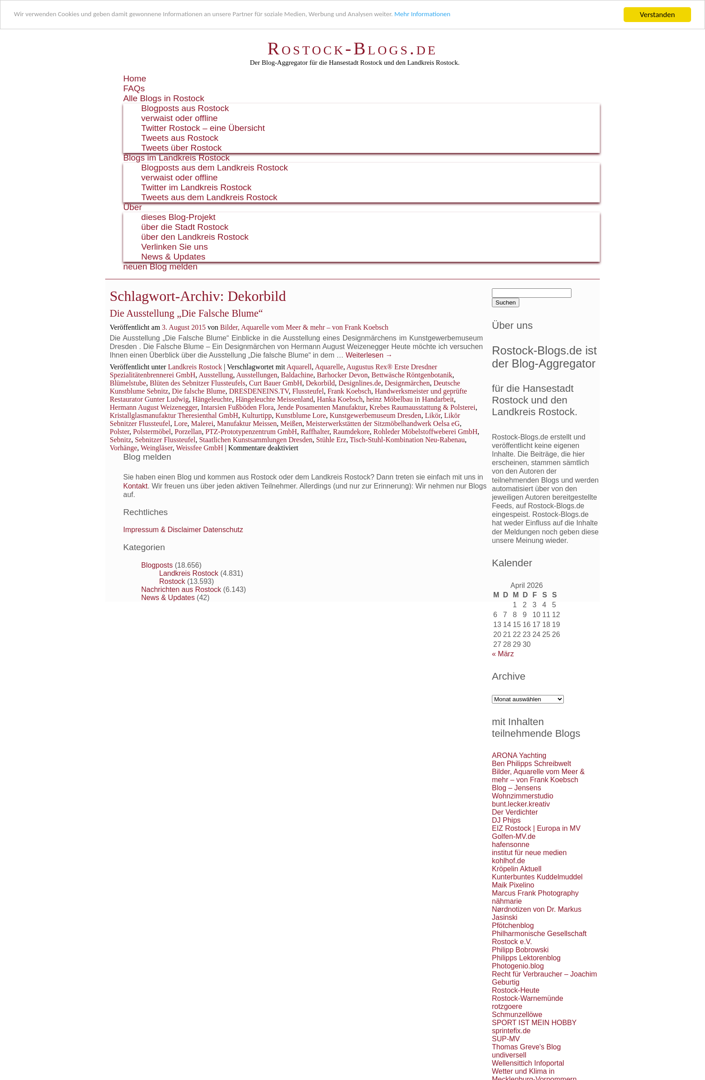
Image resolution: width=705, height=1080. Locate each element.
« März (503, 654)
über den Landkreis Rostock (195, 237)
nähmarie (507, 901)
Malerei (202, 423)
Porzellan (187, 431)
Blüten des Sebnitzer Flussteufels (197, 383)
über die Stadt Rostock (184, 227)
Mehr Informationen (475, 15)
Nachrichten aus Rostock (181, 589)
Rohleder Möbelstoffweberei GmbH (425, 431)
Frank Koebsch (349, 391)
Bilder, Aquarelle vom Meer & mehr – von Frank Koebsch (304, 327)
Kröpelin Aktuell (516, 869)
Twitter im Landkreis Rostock (196, 187)
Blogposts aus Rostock (185, 108)
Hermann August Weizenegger (153, 407)
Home (134, 78)
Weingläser (157, 448)
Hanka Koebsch (340, 399)
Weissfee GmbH (199, 448)
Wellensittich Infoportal (528, 1063)
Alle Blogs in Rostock (163, 98)
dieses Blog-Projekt (178, 217)
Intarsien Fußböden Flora (237, 407)
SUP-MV (506, 1039)
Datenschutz (223, 529)
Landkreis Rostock (195, 367)
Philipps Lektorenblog (526, 958)
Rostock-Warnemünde (527, 998)
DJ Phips (506, 820)
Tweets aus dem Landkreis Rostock (209, 197)
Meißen (291, 423)
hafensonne (511, 844)
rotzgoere (507, 1006)
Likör (433, 415)
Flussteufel (308, 391)
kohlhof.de (508, 861)
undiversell (509, 1055)
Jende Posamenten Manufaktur (321, 407)
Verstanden (657, 14)
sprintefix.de (511, 1031)
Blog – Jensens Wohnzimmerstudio (522, 792)
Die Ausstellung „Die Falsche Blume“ (186, 313)
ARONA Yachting (519, 755)
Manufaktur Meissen (247, 423)
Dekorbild (320, 383)
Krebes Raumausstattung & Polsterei (422, 407)
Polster (119, 431)
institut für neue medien (529, 852)
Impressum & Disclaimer (162, 529)
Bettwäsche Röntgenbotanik (411, 375)
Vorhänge (123, 448)
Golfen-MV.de (513, 836)
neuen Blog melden (160, 266)
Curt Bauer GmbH (275, 383)
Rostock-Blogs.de (353, 48)
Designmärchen (406, 383)
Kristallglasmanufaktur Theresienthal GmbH (174, 415)
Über (132, 207)
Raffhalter (315, 431)
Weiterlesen (369, 355)
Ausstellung (216, 375)
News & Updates (173, 256)
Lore (180, 423)
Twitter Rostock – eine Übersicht (203, 128)
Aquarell (299, 367)
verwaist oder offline (179, 118)
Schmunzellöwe (517, 1014)
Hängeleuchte (212, 399)
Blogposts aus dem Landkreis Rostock (214, 167)
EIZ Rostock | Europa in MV (536, 828)
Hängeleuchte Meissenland (274, 399)
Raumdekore (351, 431)
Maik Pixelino (513, 885)
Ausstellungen (256, 375)
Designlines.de (360, 383)
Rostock (172, 581)
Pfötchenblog (513, 925)
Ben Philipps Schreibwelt (531, 763)
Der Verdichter (515, 812)
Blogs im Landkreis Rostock (176, 157)
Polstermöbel (152, 431)
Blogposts (157, 565)
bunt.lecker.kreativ (521, 804)
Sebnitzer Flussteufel (165, 440)
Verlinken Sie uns (174, 246)
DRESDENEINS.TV (259, 391)
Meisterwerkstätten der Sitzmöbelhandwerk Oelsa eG (383, 423)
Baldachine (297, 375)
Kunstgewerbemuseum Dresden (375, 415)
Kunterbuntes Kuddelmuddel (537, 877)
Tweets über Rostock (181, 147)
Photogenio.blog (518, 966)
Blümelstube (128, 383)
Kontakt (135, 486)
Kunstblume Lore (301, 415)
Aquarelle (329, 367)
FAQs (134, 88)
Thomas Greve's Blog (526, 1047)
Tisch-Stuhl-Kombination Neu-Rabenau (407, 440)
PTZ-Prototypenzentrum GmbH (251, 431)
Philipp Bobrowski (520, 950)
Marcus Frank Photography (535, 893)
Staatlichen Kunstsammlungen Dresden (255, 440)
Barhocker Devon (342, 375)
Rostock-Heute (516, 990)
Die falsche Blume (198, 391)
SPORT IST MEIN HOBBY (534, 1022)
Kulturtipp (257, 415)
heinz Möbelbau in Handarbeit (410, 399)
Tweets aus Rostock (180, 138)
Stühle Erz (331, 440)
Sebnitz (120, 440)
